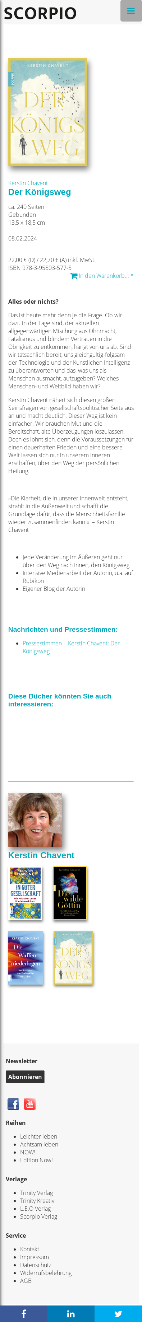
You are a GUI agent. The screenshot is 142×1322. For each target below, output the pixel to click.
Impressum (34, 1257)
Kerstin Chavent (28, 183)
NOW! (27, 1152)
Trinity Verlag (36, 1193)
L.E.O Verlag (35, 1209)
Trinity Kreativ (37, 1201)
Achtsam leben (39, 1144)
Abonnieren (25, 1077)
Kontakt (29, 1249)
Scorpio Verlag (38, 1216)
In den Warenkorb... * (102, 276)
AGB (26, 1281)
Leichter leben (38, 1136)
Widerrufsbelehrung (46, 1273)
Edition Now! (36, 1160)
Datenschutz (35, 1265)
